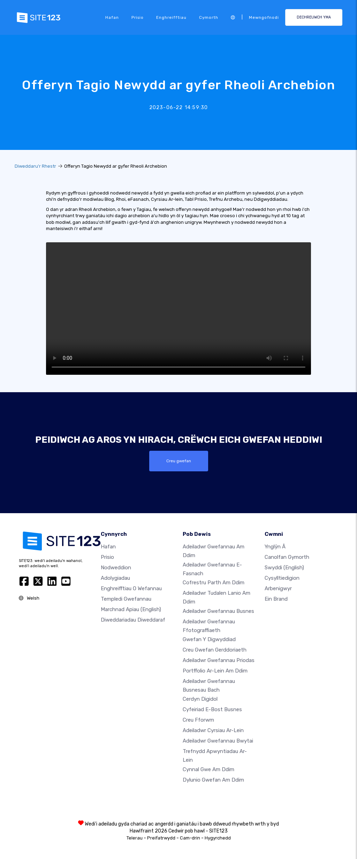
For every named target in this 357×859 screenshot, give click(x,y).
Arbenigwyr (278, 588)
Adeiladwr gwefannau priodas (219, 660)
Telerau (135, 838)
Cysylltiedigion (282, 578)
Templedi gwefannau (126, 599)
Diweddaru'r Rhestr (35, 166)
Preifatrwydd (161, 838)
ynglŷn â (275, 546)
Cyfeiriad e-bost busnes (212, 709)
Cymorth (208, 17)
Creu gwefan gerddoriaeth (214, 650)
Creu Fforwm (198, 720)
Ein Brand (276, 599)
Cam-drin (190, 838)
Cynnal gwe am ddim (208, 769)
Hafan (112, 17)
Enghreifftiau (171, 17)
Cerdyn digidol (200, 699)
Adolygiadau (115, 578)
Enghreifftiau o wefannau (131, 588)
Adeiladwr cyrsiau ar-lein (213, 730)
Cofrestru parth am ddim (213, 582)
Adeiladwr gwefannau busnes (218, 611)
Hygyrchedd (218, 838)
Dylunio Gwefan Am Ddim (213, 780)
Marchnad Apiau (131, 609)
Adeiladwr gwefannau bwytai (218, 741)
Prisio (137, 17)
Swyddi (284, 567)
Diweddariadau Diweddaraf (133, 620)
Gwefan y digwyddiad (209, 639)
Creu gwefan (178, 460)
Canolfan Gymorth (287, 557)
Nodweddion (116, 567)
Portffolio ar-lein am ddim (215, 671)
